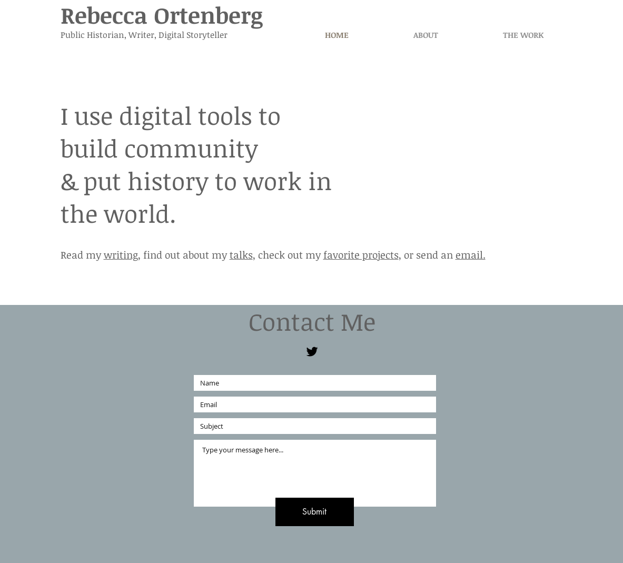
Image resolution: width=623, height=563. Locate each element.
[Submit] (314, 512)
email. (471, 255)
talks (241, 255)
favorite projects (361, 255)
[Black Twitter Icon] (312, 351)
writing (121, 255)
